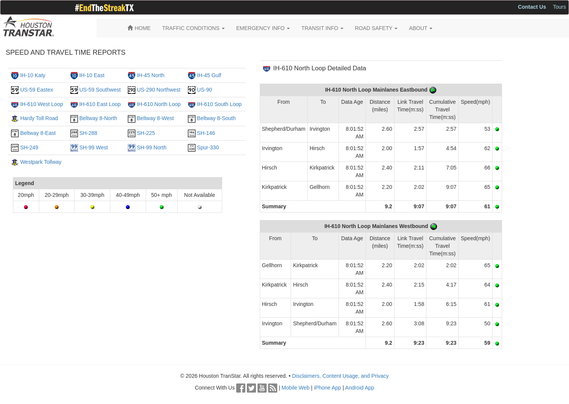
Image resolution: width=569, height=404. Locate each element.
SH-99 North (152, 147)
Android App (359, 388)
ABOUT (420, 28)
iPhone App (327, 388)
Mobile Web (295, 388)
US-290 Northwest (158, 90)
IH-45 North (150, 75)
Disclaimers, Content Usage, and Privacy (340, 376)
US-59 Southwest (100, 90)
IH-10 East (91, 75)
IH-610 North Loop (159, 104)
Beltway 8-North (98, 118)
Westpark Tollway (40, 162)
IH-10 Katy (32, 75)
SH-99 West (93, 147)
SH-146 (206, 133)
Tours (559, 7)
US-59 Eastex (36, 90)
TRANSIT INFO (322, 28)
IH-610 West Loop (41, 104)
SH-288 (88, 133)
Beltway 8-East (38, 133)
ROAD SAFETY (376, 28)
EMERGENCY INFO (263, 28)
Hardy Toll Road (39, 118)
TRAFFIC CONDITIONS (193, 28)
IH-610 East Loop (100, 104)
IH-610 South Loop (219, 104)
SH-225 (146, 133)
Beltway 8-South (216, 118)
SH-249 (29, 147)
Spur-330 (208, 147)
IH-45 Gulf (209, 75)
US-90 (204, 90)
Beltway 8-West (155, 118)
